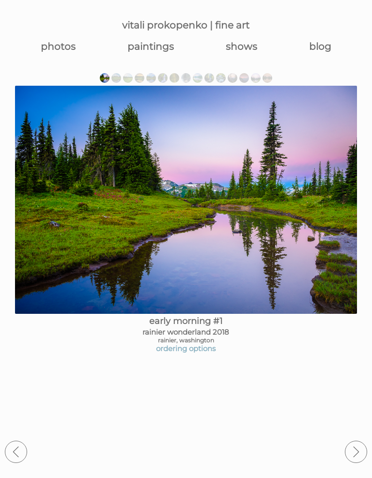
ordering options (186, 348)
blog (320, 46)
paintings (150, 46)
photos (58, 46)
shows (241, 46)
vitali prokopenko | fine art (185, 25)
